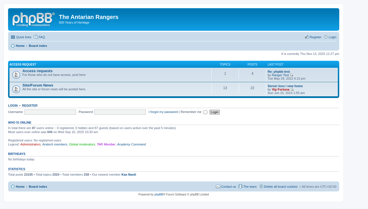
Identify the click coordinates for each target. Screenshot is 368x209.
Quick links (23, 37)
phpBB (158, 194)
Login (13, 105)
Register (30, 105)
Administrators (30, 144)
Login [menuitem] (332, 37)
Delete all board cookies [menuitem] (281, 186)
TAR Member (106, 144)
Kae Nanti (129, 174)
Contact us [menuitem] (228, 186)
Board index (38, 186)
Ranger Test (280, 75)
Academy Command (131, 144)
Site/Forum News (37, 85)
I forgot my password (163, 112)
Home (20, 186)
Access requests (37, 71)
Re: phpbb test (279, 71)
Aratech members (54, 144)
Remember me (194, 112)
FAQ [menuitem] (42, 37)
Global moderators (82, 144)
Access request (22, 64)
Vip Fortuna (281, 89)
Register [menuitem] (315, 37)
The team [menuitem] (249, 186)
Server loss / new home (285, 86)
